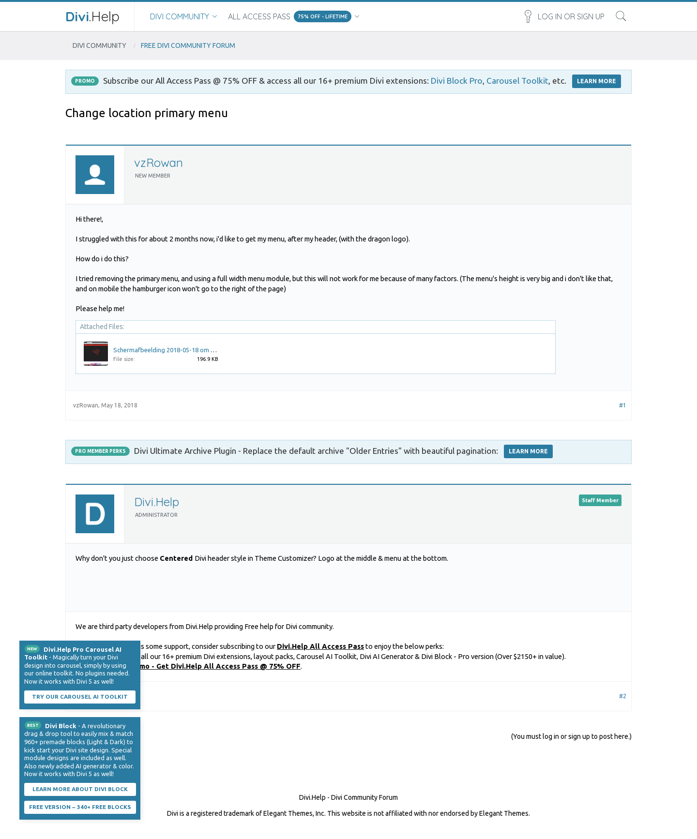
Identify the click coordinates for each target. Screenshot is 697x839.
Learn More (528, 451)
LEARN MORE (596, 81)
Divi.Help (156, 501)
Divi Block (60, 725)
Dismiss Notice (134, 647)
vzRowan (158, 162)
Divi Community (179, 16)
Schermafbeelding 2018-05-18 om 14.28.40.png (179, 349)
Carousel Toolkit (517, 80)
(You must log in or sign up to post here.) (571, 736)
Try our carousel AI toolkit (80, 696)
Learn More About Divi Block (80, 789)
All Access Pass (259, 16)
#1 (622, 405)
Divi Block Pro (457, 80)
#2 (622, 696)
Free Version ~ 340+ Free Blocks (80, 807)
